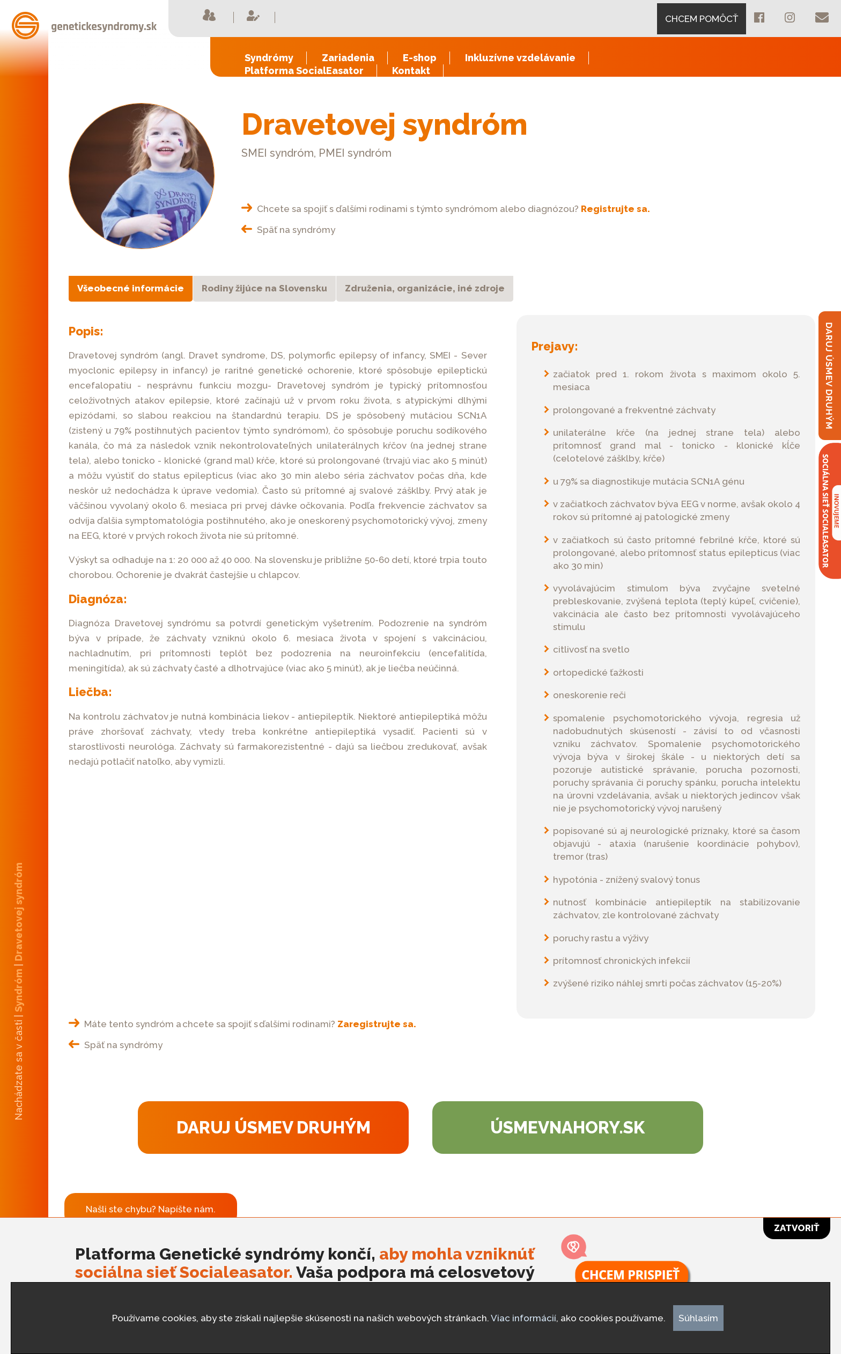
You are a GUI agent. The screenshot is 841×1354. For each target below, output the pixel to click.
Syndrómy (269, 57)
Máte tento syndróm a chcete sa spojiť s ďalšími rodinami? (242, 1024)
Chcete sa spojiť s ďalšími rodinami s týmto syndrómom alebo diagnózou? (445, 208)
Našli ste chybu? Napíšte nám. (151, 1209)
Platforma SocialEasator (304, 70)
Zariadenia (348, 57)
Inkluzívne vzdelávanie (520, 57)
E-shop (420, 57)
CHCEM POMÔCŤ (701, 18)
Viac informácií (523, 1318)
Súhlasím (698, 1318)
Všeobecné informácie (130, 288)
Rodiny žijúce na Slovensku (264, 288)
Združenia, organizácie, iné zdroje (425, 288)
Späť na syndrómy (288, 229)
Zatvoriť (797, 1228)
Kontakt (411, 70)
